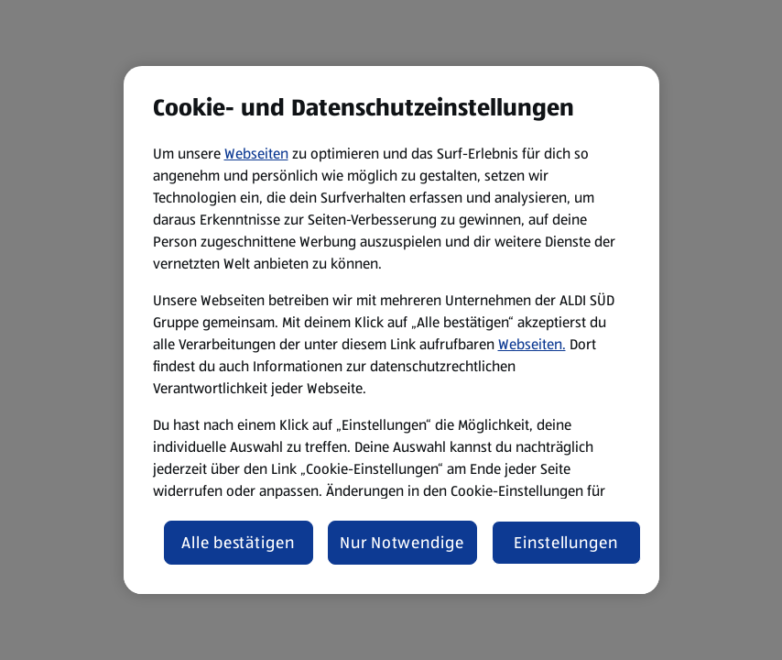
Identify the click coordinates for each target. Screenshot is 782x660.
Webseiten (256, 153)
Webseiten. (532, 344)
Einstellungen (566, 543)
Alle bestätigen (238, 543)
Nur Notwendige (402, 543)
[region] (391, 330)
